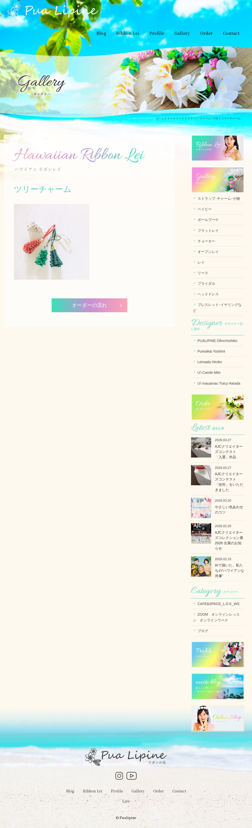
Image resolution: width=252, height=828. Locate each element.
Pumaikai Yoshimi (211, 351)
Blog (70, 790)
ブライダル (206, 283)
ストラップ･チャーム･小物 (219, 198)
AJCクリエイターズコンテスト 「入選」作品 (229, 451)
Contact (179, 790)
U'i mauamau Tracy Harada (219, 383)
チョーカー (206, 241)
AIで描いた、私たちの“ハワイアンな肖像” (229, 570)
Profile (117, 790)
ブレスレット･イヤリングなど (217, 307)
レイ (201, 262)
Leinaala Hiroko (210, 362)
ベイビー (205, 209)
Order (158, 790)
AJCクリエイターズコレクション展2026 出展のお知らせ (229, 540)
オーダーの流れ (89, 305)
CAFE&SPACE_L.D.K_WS (218, 604)
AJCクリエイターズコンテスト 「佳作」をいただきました (229, 482)
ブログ (203, 631)
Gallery (138, 790)
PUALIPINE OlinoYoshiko (217, 341)
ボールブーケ (208, 220)
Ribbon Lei (92, 790)
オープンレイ (208, 252)
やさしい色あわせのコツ (229, 509)
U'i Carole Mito (209, 372)
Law (126, 801)
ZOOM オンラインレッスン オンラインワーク (216, 617)
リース (203, 273)
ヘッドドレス (208, 294)
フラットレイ (208, 231)
